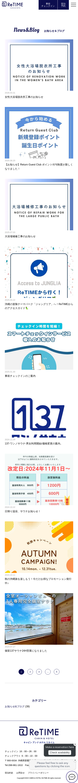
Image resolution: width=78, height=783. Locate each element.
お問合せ (20, 773)
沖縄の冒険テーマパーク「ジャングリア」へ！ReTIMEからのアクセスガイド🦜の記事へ (39, 278)
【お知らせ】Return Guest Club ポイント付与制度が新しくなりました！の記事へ (39, 139)
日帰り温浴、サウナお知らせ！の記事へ (39, 483)
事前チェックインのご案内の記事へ (39, 348)
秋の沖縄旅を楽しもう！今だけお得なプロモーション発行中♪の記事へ (39, 553)
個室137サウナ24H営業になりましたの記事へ (39, 623)
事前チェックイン (48, 4)
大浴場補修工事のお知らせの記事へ (39, 208)
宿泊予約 (63, 4)
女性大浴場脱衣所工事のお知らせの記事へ (39, 69)
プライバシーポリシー (38, 773)
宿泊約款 (9, 773)
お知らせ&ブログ (15, 706)
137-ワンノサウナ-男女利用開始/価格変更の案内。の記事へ (39, 416)
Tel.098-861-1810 (14, 765)
